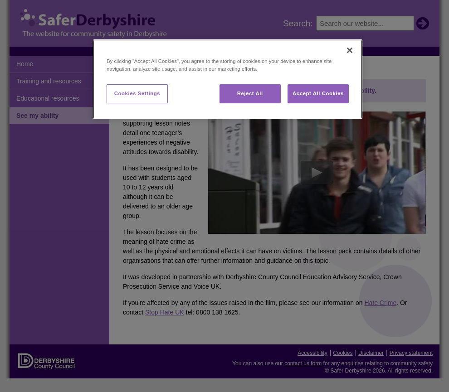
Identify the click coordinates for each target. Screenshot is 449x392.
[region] (227, 79)
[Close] (350, 50)
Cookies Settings (137, 93)
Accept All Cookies (318, 93)
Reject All (250, 93)
